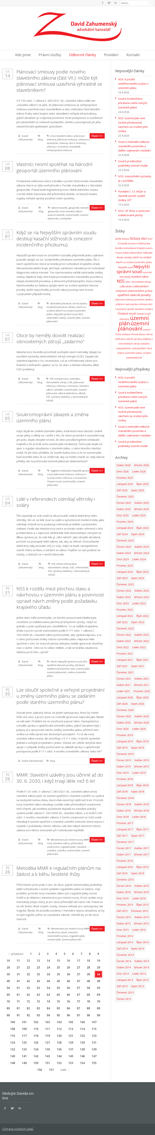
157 (51, 1068)
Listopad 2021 (125, 658)
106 (82, 1021)
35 (58, 973)
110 (35, 1028)
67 (78, 994)
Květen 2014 (141, 959)
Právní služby (50, 54)
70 (8, 1000)
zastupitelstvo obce (142, 347)
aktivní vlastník (59, 207)
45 (58, 980)
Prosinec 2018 (125, 777)
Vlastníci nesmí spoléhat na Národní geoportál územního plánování (54, 167)
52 (28, 987)
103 (47, 1021)
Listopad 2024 (125, 526)
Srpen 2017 (137, 834)
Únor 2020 (123, 727)
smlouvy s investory (57, 146)
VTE (48, 396)
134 (35, 1048)
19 (98, 960)
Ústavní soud (54, 480)
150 (35, 1062)
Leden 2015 (139, 928)
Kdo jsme (23, 54)
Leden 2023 (139, 602)
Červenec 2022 (125, 627)
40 (8, 980)
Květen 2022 (141, 633)
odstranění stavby (56, 317)
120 (59, 1034)
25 (58, 966)
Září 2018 (122, 790)
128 (59, 1041)
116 (12, 1034)
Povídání (111, 54)
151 (47, 1062)
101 (24, 1021)
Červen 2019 (124, 758)
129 (70, 1041)
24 (48, 966)
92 (28, 1014)
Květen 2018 (141, 802)
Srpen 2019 (137, 746)
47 (78, 980)
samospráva (131, 303)
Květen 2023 (141, 589)
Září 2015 (122, 909)
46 (68, 980)
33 (38, 973)
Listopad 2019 (125, 740)
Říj (7, 588)
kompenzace (62, 378)
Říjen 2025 (142, 482)
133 (24, 1048)
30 (7, 693)
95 (58, 1014)
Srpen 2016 (137, 871)
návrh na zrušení (141, 256)
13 (38, 960)
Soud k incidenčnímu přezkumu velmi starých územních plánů (132, 103)
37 (78, 973)
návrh (53, 660)
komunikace (130, 247)
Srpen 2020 (137, 702)
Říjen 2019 (142, 740)
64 (48, 994)
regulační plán (68, 846)
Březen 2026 (141, 464)
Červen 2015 (124, 915)
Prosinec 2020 (142, 689)
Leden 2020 (139, 727)
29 (98, 966)
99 (98, 1014)
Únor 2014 (123, 972)
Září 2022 (122, 620)
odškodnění (126, 285)
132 (12, 1048)
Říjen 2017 (142, 827)
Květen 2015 (141, 915)
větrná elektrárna (67, 392)
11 (18, 960)
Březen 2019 (141, 765)
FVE (52, 378)
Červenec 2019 (125, 752)
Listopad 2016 (125, 865)
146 (82, 1055)
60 (8, 994)
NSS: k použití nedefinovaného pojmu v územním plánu (133, 83)
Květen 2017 (141, 846)
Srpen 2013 (137, 984)
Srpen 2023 (137, 577)
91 (18, 1014)
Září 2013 (122, 984)
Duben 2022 (124, 639)
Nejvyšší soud (125, 266)
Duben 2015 (124, 922)
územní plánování (56, 671)
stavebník (74, 146)
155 (94, 1062)
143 (47, 1055)
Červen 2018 (124, 802)
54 (48, 987)
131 (94, 1041)
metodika (75, 378)
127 (47, 1041)
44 (48, 980)
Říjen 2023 (142, 570)
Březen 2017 (141, 853)
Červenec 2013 (125, 991)
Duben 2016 (124, 890)
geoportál (74, 207)
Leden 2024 (139, 558)
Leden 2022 (139, 646)
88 (88, 1007)
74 (48, 1000)
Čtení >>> (97, 135)
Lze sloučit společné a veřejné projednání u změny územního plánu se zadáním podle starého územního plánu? (60, 695)
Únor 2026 (123, 470)
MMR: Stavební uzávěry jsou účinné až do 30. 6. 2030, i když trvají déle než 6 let (59, 777)
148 (12, 1062)
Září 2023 (122, 577)
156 (39, 1068)
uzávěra (61, 849)
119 (47, 1034)
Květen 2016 (141, 884)
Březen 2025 (141, 508)
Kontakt (133, 54)
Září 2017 (122, 834)
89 (98, 1007)
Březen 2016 (141, 890)
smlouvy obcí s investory (72, 142)
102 (35, 1021)
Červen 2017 (124, 846)
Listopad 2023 (125, 570)
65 (58, 994)
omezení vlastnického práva (134, 290)
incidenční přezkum (57, 306)
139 (94, 1048)
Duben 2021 (124, 683)
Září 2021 (122, 664)
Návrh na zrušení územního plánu (134, 261)
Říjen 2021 (142, 658)
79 (98, 1000)
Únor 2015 (123, 928)
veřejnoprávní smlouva (59, 150)
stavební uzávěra (144, 308)
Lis (8, 71)
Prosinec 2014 (125, 934)
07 (7, 236)
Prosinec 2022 (125, 608)
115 (94, 1028)
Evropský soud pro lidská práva (134, 242)
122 (82, 1034)
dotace (125, 238)
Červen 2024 (124, 545)
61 (18, 994)
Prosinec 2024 (125, 520)
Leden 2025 (139, 514)
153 (70, 1062)
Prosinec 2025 (125, 476)
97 (78, 1014)
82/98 (118, 238)
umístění (58, 389)
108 (12, 1028)
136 (59, 1048)
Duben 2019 (124, 765)
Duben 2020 (124, 721)
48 (88, 980)
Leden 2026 (139, 470)
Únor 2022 (123, 646)
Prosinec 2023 (125, 564)
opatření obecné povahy (60, 664)
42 (28, 980)
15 (58, 960)
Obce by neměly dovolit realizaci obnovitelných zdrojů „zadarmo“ (50, 338)
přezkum (79, 664)
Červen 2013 (124, 997)
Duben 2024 (124, 551)
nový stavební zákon (61, 135)
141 (24, 1055)
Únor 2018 (123, 815)
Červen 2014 (124, 959)
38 (88, 973)
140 (12, 1055)
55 (58, 987)
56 (68, 987)
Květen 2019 (141, 758)
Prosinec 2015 (125, 903)
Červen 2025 (124, 501)
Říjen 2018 (142, 784)
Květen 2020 (141, 715)
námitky (128, 256)
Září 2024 (122, 533)
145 (70, 1055)
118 (35, 1034)
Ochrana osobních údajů (17, 1128)
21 (18, 966)
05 (7, 418)
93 (38, 1014)
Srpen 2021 (137, 664)
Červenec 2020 (125, 708)
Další (65, 1068)
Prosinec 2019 (125, 733)
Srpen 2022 (137, 620)
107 (94, 1021)
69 (98, 994)
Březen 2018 (141, 809)
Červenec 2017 (125, 840)
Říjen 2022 (142, 614)
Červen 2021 (124, 677)
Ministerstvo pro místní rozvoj (67, 839)
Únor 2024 (123, 558)
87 (78, 1007)
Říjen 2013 (142, 978)
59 (98, 987)
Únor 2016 (123, 896)
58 (88, 987)
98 (88, 1014)
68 (88, 994)
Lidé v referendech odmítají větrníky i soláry (55, 501)
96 (68, 1014)
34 (48, 973)
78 (88, 1000)
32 (28, 973)
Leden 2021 (123, 689)
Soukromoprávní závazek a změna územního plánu (52, 417)
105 (70, 1021)
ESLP (150, 238)
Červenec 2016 (125, 878)
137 (70, 1048)
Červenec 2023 (125, 583)
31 (7, 592)
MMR (86, 839)
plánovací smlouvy (67, 139)
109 (24, 1028)
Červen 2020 (124, 715)
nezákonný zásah (57, 931)
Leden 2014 (139, 972)
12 (28, 960)
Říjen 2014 (142, 940)
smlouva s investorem (75, 477)
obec (127, 281)
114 (82, 1028)
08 (7, 168)
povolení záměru (144, 298)
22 (28, 966)
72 (28, 1000)
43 (38, 980)
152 (59, 1062)
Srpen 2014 (137, 947)
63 (38, 994)
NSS (81, 313)
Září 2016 (122, 871)
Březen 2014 (141, 965)
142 (35, 1055)
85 (58, 1007)
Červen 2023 (124, 589)
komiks (119, 247)
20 (8, 966)
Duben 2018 (124, 809)
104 (59, 1021)
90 (8, 1014)
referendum (81, 566)
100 (12, 1021)
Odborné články (82, 54)
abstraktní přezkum (60, 303)
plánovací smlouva (64, 473)
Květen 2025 (141, 501)
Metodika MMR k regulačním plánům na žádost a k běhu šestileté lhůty (58, 870)
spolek (130, 308)
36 (68, 973)
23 (38, 966)
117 (24, 1034)
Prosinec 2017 (125, 821)
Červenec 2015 (139, 909)
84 (48, 1007)
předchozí (15, 953)
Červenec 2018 (125, 796)
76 (68, 1000)
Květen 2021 (141, 677)
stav (73, 668)
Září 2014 (122, 947)
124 (12, 1041)
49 (98, 980)
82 (28, 1007)
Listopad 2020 (125, 696)
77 (78, 1000)
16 (68, 960)
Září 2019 (122, 746)
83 (38, 1007)
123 (94, 1034)
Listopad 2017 (125, 827)
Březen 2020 (141, 721)
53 (38, 987)
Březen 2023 (141, 595)
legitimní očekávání (61, 470)
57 (78, 987)
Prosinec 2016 (125, 859)
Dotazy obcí (138, 238)
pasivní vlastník (56, 214)
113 (70, 1028)
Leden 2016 (139, 896)
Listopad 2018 (125, 784)
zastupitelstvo (123, 347)
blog (40, 139)
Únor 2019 (123, 771)
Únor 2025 (123, 514)
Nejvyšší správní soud (66, 313)
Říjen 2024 (142, 526)
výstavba (145, 342)
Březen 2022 (141, 639)
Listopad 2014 (125, 940)
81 (18, 1007)
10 (8, 960)
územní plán (72, 214)
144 (59, 1055)
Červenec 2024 (125, 539)
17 (78, 960)
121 (70, 1034)
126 (35, 1041)
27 (78, 966)
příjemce (120, 303)
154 (82, 1062)
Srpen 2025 (137, 489)
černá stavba (79, 303)
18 (88, 960)
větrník (82, 392)
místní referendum (66, 563)
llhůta (72, 306)
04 (7, 502)
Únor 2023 (123, 602)
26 (7, 778)
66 (68, 994)
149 (24, 1062)
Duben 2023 (124, 595)
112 (59, 1028)
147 (94, 1055)
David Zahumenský (32, 760)
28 (88, 966)
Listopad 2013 (125, 978)
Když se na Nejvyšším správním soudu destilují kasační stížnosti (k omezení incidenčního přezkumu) (56, 238)
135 (47, 1048)
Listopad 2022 (125, 614)
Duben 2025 (124, 508)
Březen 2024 (141, 551)
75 (58, 1000)
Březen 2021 (141, 683)
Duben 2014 (124, 965)
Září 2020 (122, 702)
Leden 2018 (139, 815)
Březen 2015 (141, 922)
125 (24, 1041)
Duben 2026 (124, 464)
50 (8, 987)
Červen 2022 (124, 633)
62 (28, 994)
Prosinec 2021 (125, 652)
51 (18, 987)
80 (8, 1007)
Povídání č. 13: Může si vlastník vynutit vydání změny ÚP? (132, 195)
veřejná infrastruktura (133, 333)
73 (38, 1000)
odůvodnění (141, 285)
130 (82, 1041)
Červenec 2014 (125, 953)
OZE (70, 382)
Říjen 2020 (142, 696)
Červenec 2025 (125, 495)
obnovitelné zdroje (56, 382)
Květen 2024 (141, 545)
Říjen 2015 (142, 903)
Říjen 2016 (142, 865)
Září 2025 (122, 489)
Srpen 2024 (137, 533)
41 (18, 980)
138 (82, 1048)
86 (68, 1007)
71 (18, 1000)
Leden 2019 (139, 771)
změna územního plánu (129, 352)
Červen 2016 (124, 884)
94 (48, 1014)
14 (7, 75)
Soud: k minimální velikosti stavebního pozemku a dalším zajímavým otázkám (134, 146)
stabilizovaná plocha (58, 668)
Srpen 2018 (137, 790)
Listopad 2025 (125, 482)
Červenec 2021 (125, 671)
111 (47, 1028)
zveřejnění (65, 218)
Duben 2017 (124, 853)
